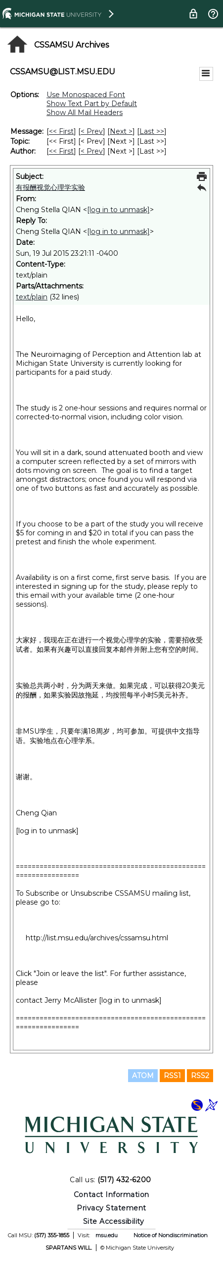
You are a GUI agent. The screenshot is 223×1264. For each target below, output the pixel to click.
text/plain (31, 296)
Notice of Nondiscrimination (171, 1235)
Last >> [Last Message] (151, 131)
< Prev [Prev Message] (92, 131)
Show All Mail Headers (84, 112)
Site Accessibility (113, 1221)
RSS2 (200, 1075)
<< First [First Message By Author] (61, 151)
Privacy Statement (111, 1208)
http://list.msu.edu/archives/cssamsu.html (97, 937)
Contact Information (111, 1194)
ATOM (143, 1075)
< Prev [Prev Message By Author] (92, 151)
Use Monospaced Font (85, 94)
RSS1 (172, 1075)
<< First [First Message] (61, 131)
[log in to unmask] (118, 209)
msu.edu (106, 1235)
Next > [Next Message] (121, 131)
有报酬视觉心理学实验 (50, 187)
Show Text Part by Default (91, 103)
